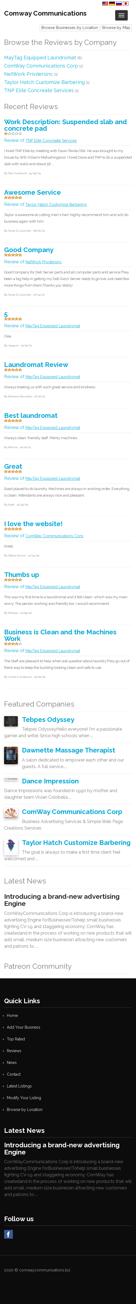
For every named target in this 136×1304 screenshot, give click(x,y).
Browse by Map (116, 27)
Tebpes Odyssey (48, 720)
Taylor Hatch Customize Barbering (44, 82)
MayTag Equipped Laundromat (40, 57)
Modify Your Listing (24, 1098)
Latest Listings (19, 1086)
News (12, 1062)
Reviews (14, 1051)
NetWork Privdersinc (28, 74)
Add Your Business (23, 1027)
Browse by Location (24, 1109)
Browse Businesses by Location (69, 27)
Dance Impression (50, 781)
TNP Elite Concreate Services (39, 90)
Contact (14, 1074)
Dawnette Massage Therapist (68, 750)
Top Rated (16, 1039)
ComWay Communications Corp (41, 66)
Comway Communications (45, 13)
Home (12, 1015)
